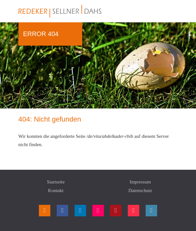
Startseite (56, 181)
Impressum (140, 181)
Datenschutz (140, 190)
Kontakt (55, 190)
